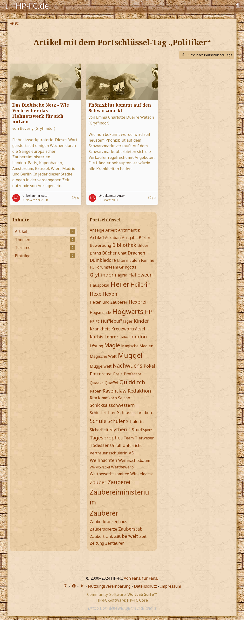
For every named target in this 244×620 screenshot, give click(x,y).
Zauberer (104, 513)
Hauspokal (99, 285)
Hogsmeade (100, 312)
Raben (95, 391)
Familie (147, 260)
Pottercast (101, 374)
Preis (118, 374)
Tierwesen (144, 438)
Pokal (149, 366)
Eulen (134, 260)
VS (131, 453)
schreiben (143, 412)
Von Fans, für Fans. (141, 578)
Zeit (142, 536)
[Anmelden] (142, 4)
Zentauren (115, 543)
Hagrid (121, 275)
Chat (122, 253)
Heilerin (141, 284)
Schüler (116, 421)
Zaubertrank (101, 536)
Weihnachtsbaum (134, 460)
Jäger (127, 321)
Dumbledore (103, 260)
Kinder (141, 321)
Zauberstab (130, 529)
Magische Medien (137, 346)
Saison (124, 398)
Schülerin (135, 421)
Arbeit (111, 230)
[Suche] (238, 5)
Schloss (124, 412)
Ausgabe (130, 237)
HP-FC (95, 321)
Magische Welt (103, 356)
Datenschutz (145, 586)
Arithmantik (129, 230)
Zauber (98, 482)
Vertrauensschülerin (108, 453)
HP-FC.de (32, 5)
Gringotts (127, 267)
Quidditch (132, 382)
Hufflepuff (111, 321)
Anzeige (97, 230)
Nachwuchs (127, 365)
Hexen (110, 294)
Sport (147, 430)
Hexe (95, 294)
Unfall (115, 445)
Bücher (109, 253)
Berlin (144, 237)
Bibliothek (124, 245)
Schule (98, 421)
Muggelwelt (101, 366)
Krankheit (100, 329)
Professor (132, 374)
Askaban (113, 237)
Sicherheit (99, 429)
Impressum (170, 586)
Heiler (120, 284)
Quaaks (97, 383)
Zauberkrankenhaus (108, 521)
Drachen (136, 253)
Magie (112, 345)
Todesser (99, 445)
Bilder (142, 245)
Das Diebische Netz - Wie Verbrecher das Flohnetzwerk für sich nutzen (40, 113)
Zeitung (97, 543)
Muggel (130, 355)
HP (148, 312)
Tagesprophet (106, 437)
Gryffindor (102, 274)
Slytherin (120, 429)
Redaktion (139, 390)
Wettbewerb (122, 467)
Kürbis (96, 337)
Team (129, 438)
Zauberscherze (103, 529)
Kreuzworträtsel (128, 329)
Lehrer (111, 337)
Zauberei (119, 482)
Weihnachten (103, 460)
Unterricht (132, 445)
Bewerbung (100, 245)
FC (92, 267)
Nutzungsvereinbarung (109, 586)
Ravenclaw (114, 390)
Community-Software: (122, 594)
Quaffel (111, 383)
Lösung (96, 346)
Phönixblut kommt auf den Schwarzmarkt (120, 107)
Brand (95, 253)
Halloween (140, 274)
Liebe (123, 337)
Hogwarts (127, 311)
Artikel (97, 237)
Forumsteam (106, 267)
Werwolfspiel (100, 467)
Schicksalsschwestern (112, 405)
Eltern (122, 260)
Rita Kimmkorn (103, 398)
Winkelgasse (141, 473)
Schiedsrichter (103, 412)
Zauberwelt (126, 536)
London (138, 336)
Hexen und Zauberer (108, 302)
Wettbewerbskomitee (109, 473)
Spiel (137, 429)
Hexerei (137, 302)
